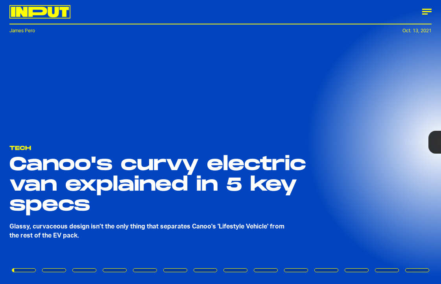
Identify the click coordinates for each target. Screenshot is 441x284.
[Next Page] (293, 142)
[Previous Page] (73, 142)
